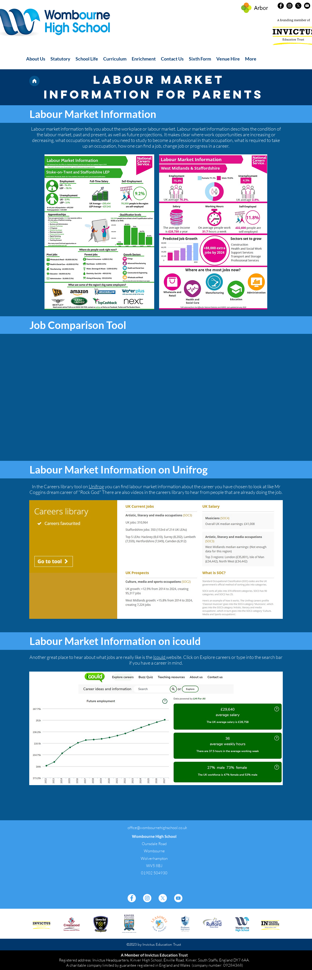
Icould (159, 657)
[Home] (34, 81)
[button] (36, 59)
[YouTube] (307, 6)
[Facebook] (281, 6)
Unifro (95, 486)
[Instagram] (289, 6)
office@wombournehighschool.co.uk (157, 827)
